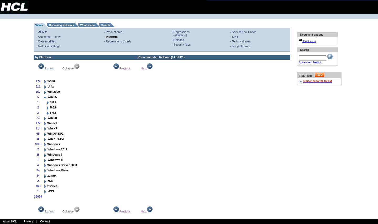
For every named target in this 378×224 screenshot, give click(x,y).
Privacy (28, 221)
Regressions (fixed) (118, 41)
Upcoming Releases (61, 25)
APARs (43, 32)
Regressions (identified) (182, 33)
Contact (45, 221)
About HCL (10, 221)
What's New (87, 25)
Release (179, 39)
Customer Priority (49, 36)
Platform (112, 36)
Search (105, 25)
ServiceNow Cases (244, 32)
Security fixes (182, 44)
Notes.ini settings (49, 46)
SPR (235, 36)
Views (39, 25)
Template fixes (241, 46)
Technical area (241, 41)
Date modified (47, 41)
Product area (114, 32)
